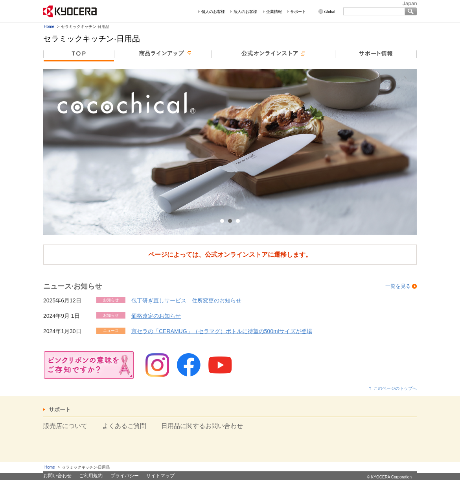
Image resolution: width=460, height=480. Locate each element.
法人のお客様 (245, 11)
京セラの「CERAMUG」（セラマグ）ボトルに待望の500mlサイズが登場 (221, 331)
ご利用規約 (91, 475)
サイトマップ (160, 475)
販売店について (65, 426)
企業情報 (274, 11)
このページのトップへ (395, 388)
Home (49, 26)
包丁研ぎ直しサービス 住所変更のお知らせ (186, 300)
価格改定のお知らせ (156, 316)
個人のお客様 (213, 11)
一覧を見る (398, 286)
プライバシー (124, 475)
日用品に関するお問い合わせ (202, 426)
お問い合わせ (57, 475)
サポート (298, 11)
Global (329, 11)
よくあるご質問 (124, 426)
